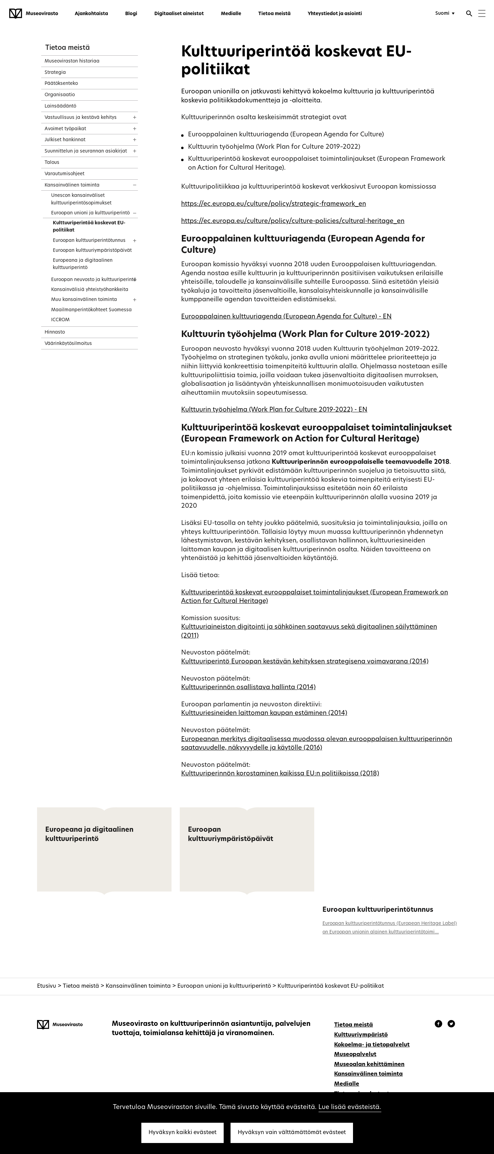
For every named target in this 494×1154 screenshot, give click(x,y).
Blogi (131, 14)
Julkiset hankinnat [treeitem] (65, 140)
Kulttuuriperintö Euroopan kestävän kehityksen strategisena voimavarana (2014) (304, 662)
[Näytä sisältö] (128, 115)
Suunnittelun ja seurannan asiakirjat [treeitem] (86, 151)
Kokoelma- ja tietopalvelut (372, 1045)
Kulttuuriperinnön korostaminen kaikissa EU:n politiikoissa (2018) (280, 774)
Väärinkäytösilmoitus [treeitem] (68, 343)
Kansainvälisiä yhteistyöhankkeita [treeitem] (89, 290)
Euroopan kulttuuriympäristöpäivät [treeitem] (92, 250)
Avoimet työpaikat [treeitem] (65, 129)
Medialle (231, 14)
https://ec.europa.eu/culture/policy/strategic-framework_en (273, 204)
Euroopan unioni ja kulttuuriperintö (224, 986)
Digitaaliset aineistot (179, 14)
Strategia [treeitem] (55, 72)
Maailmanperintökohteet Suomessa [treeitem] (91, 310)
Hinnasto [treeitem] (55, 332)
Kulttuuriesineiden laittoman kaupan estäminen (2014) (264, 713)
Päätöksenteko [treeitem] (61, 83)
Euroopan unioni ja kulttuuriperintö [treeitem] (90, 213)
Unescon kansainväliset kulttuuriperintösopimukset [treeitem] (81, 199)
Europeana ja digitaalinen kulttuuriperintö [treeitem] (83, 264)
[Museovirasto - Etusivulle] (33, 14)
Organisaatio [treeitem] (60, 95)
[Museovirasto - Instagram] (451, 1025)
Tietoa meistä (274, 14)
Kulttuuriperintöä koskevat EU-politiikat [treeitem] (89, 227)
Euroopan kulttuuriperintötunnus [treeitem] (89, 240)
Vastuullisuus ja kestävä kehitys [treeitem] (81, 117)
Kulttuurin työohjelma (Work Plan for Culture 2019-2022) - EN (274, 410)
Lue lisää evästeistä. (349, 1107)
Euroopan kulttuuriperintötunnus (377, 910)
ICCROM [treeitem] (60, 320)
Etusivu (46, 986)
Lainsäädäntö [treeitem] (60, 106)
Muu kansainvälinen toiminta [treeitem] (84, 300)
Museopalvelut (355, 1054)
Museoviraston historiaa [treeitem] (72, 61)
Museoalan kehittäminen (369, 1064)
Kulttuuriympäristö (361, 1035)
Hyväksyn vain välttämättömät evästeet (292, 1132)
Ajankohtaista (91, 14)
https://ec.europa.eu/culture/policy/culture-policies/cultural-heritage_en (292, 221)
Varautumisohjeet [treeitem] (64, 174)
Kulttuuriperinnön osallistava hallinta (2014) (248, 687)
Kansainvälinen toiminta (138, 986)
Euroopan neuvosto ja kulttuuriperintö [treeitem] (93, 280)
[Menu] (481, 14)
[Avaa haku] (469, 14)
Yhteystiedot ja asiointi (335, 14)
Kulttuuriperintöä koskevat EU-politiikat (331, 986)
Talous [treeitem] (52, 162)
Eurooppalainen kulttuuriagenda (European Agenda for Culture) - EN (286, 317)
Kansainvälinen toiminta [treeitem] (72, 185)
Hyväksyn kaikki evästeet (182, 1132)
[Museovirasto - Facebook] (439, 1025)
